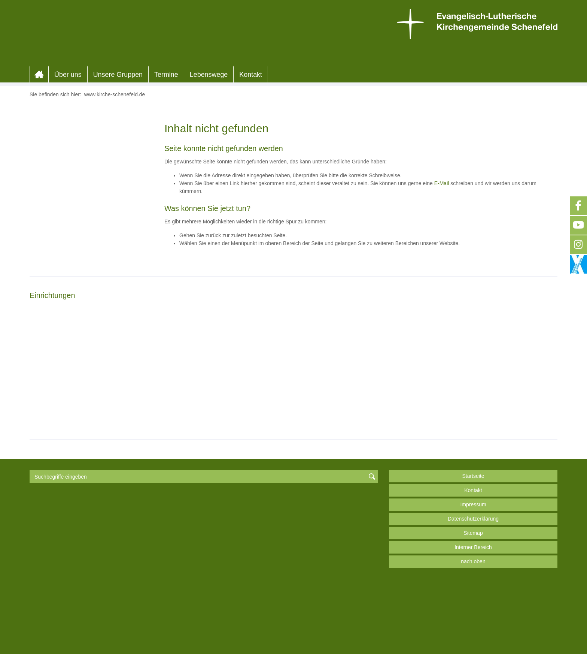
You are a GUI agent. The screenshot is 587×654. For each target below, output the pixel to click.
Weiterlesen (55, 486)
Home (39, 162)
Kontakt (250, 162)
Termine (166, 162)
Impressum (473, 573)
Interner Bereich (473, 616)
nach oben (473, 630)
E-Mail (441, 271)
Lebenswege (209, 162)
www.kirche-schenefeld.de (114, 182)
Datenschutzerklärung (473, 588)
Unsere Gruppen (118, 162)
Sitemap (473, 602)
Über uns (68, 162)
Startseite (473, 545)
